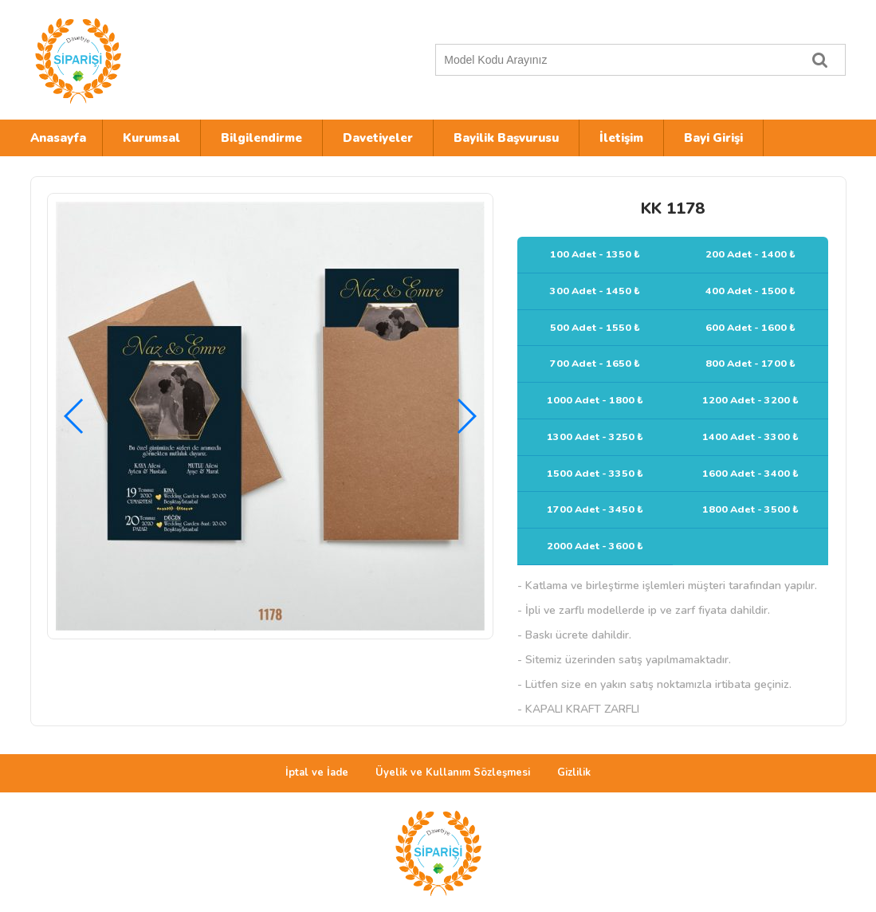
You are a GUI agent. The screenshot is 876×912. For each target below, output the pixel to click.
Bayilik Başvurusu (506, 138)
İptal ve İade (316, 772)
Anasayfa (58, 138)
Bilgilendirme (261, 138)
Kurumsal (151, 138)
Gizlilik (574, 772)
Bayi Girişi (713, 138)
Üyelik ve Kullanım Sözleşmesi (452, 772)
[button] (466, 416)
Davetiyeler (378, 138)
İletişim (621, 138)
